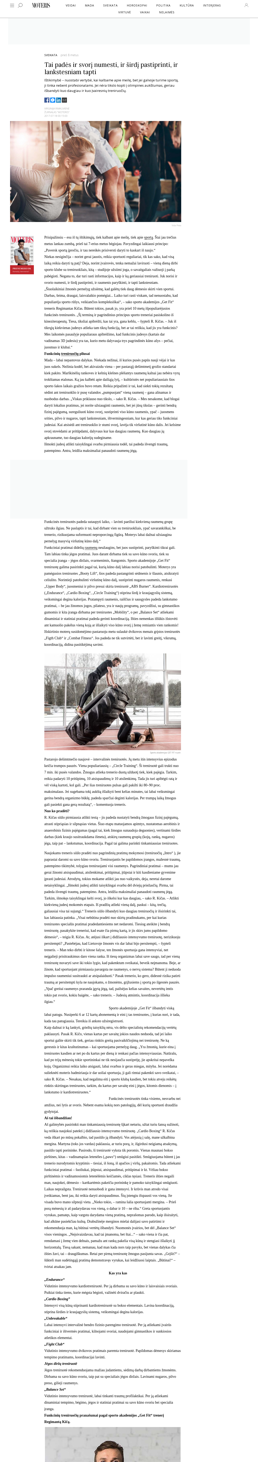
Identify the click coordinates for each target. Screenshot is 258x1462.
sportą (148, 237)
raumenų (91, 548)
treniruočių (70, 354)
